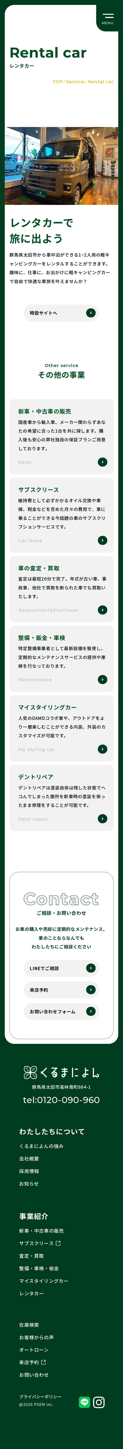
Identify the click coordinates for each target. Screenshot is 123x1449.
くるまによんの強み (41, 1146)
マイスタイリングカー (44, 1280)
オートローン (34, 1349)
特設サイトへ (43, 313)
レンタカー (31, 1293)
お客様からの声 (36, 1337)
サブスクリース (39, 1243)
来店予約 (39, 990)
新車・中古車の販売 (41, 1230)
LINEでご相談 (44, 968)
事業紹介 (34, 1216)
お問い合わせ (34, 1374)
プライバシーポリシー (40, 1396)
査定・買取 (31, 1255)
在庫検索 (29, 1324)
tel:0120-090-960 (61, 1100)
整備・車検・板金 (39, 1268)
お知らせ (29, 1183)
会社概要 (29, 1158)
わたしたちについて (52, 1131)
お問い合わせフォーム (53, 1011)
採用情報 (29, 1171)
